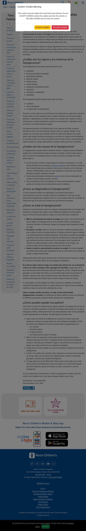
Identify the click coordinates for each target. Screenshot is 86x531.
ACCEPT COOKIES (42, 27)
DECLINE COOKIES (60, 27)
